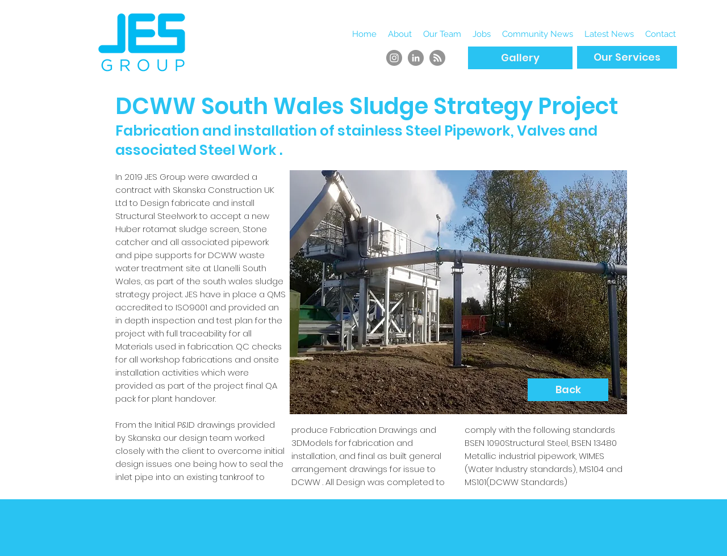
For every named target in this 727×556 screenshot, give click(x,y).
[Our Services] (627, 57)
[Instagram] (394, 58)
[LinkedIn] (416, 58)
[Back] (568, 389)
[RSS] (437, 58)
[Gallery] (520, 58)
